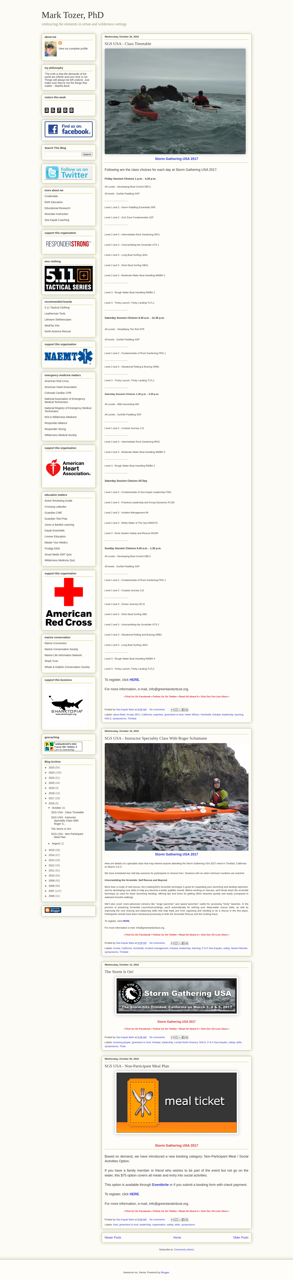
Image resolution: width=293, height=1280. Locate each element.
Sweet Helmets (239, 948)
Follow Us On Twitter (165, 696)
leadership (227, 714)
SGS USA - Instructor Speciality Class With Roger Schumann (156, 738)
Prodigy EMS (52, 548)
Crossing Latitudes (55, 506)
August (56, 843)
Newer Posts (113, 1237)
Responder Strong (55, 429)
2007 (52, 890)
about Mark (119, 714)
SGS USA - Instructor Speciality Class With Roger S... (64, 820)
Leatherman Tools (55, 313)
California (147, 714)
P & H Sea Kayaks (212, 948)
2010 (52, 875)
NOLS (108, 718)
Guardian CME (53, 512)
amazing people (121, 1042)
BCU (137, 714)
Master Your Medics (56, 542)
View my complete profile (73, 48)
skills (239, 1042)
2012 (52, 865)
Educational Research (57, 208)
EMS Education (54, 202)
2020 (52, 782)
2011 (52, 870)
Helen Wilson (192, 714)
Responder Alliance (56, 423)
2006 (52, 895)
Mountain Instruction (56, 213)
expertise (158, 714)
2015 (52, 850)
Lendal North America (186, 1042)
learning (239, 714)
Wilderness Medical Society (61, 435)
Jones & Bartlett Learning (59, 524)
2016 (52, 803)
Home (177, 1237)
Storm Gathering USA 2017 (176, 159)
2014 (52, 855)
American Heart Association (61, 387)
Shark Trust (51, 661)
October (57, 807)
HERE (134, 680)
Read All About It (189, 696)
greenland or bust (173, 714)
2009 (52, 880)
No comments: (158, 709)
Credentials (51, 196)
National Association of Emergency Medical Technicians (65, 400)
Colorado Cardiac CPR (58, 392)
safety (226, 948)
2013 (52, 860)
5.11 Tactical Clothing (57, 307)
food (115, 1224)
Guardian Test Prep (56, 518)
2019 (52, 787)
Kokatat (216, 714)
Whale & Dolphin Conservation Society (67, 667)
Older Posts (240, 1237)
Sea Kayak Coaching (57, 219)
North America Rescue (58, 331)
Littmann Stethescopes (58, 319)
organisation (159, 1224)
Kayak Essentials (55, 530)
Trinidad (131, 718)
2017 (52, 798)
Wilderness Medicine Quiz (60, 560)
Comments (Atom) (184, 1249)
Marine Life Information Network (63, 655)
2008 (52, 885)
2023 (52, 777)
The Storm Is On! (119, 971)
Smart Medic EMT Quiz (58, 554)
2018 (52, 793)
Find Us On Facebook (138, 696)
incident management (156, 948)
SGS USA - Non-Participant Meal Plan (137, 1066)
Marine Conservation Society (61, 649)
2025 (52, 767)
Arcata (130, 714)
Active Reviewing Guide (58, 500)
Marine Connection (56, 643)
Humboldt (206, 714)
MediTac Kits (52, 325)
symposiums (119, 718)
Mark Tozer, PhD (73, 15)
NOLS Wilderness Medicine (61, 417)
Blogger (165, 1272)
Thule (123, 1046)
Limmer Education (55, 536)
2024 (52, 772)
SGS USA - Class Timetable (128, 43)
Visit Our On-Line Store (214, 696)
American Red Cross (57, 381)
